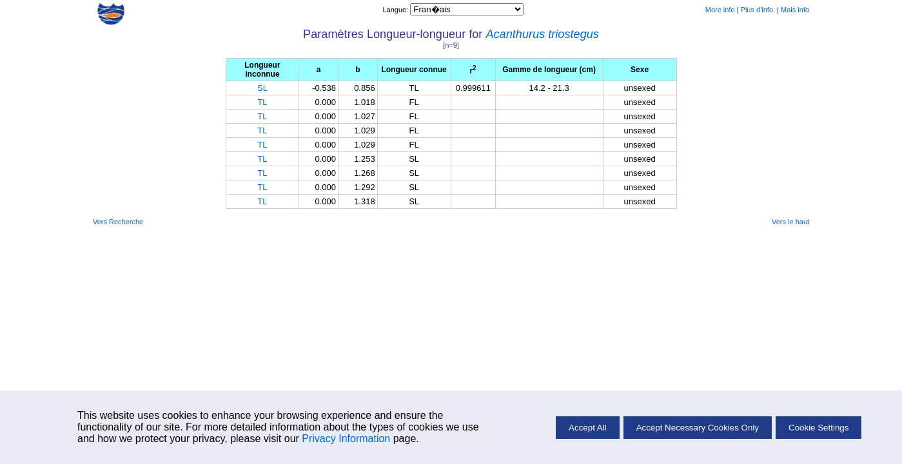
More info (720, 10)
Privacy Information (346, 438)
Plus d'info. (758, 10)
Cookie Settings (818, 427)
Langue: (396, 10)
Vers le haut (790, 222)
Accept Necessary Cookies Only (697, 427)
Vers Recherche (118, 222)
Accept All (588, 427)
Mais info (795, 10)
